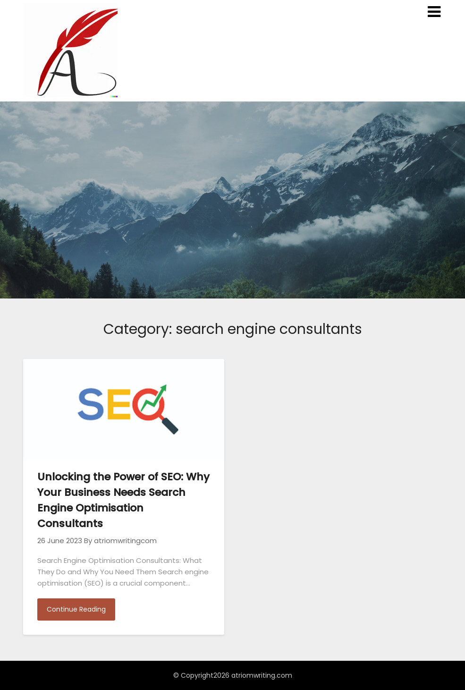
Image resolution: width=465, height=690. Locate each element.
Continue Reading (76, 609)
